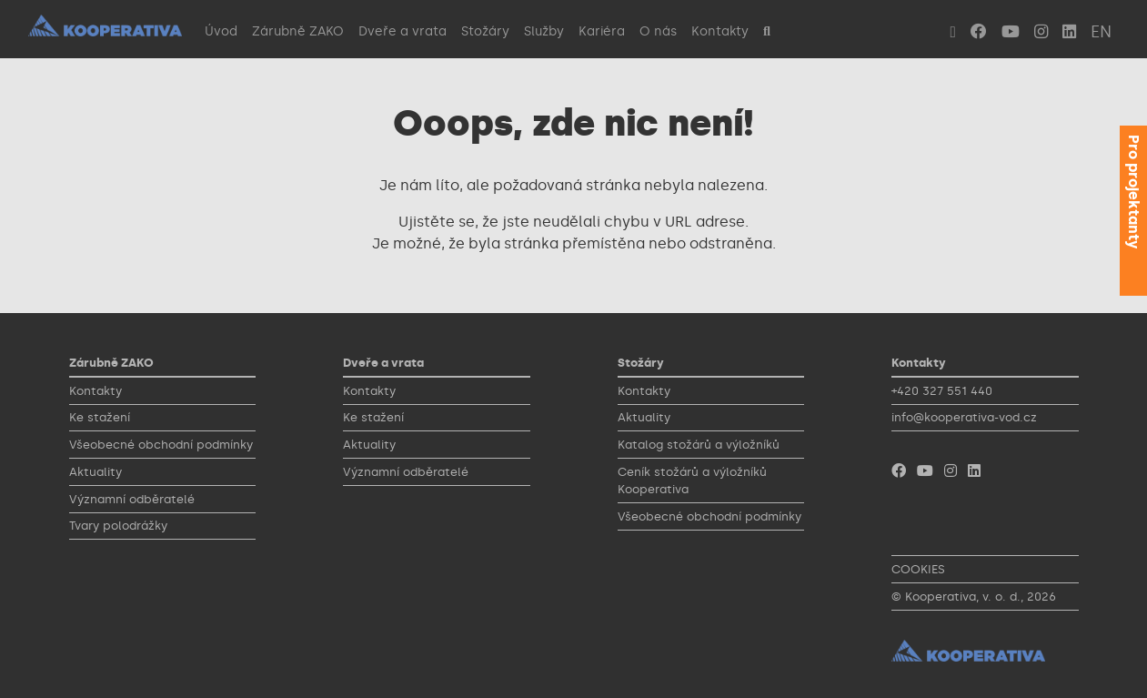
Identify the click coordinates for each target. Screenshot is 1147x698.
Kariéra (602, 31)
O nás (658, 31)
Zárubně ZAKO (298, 31)
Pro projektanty (1133, 191)
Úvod (221, 31)
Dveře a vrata (402, 31)
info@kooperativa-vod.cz (964, 417)
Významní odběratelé (132, 499)
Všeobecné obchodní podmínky (161, 444)
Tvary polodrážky (118, 525)
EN (1101, 32)
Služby (544, 31)
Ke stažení (99, 417)
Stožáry (485, 31)
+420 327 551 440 (941, 391)
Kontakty (720, 31)
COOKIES (918, 569)
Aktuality (95, 472)
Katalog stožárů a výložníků (699, 444)
